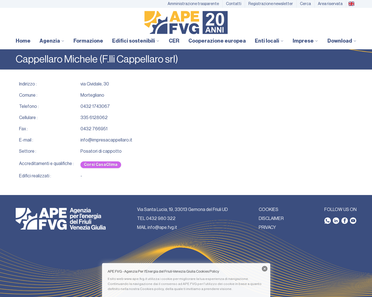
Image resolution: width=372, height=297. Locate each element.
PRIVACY (267, 227)
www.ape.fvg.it (135, 278)
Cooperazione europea (217, 40)
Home (23, 40)
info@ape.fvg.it (162, 227)
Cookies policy (152, 289)
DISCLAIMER (271, 218)
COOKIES (268, 209)
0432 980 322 (160, 218)
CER (174, 40)
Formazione (88, 40)
